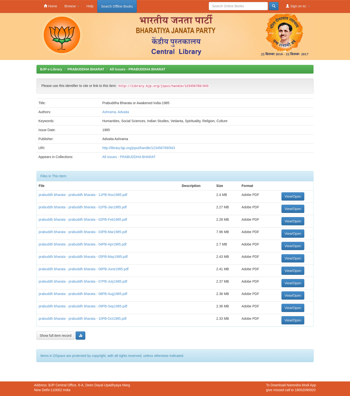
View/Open (293, 196)
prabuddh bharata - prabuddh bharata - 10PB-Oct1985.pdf (82, 318)
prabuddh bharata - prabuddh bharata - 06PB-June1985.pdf (84, 269)
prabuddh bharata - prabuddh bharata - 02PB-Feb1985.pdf (83, 219)
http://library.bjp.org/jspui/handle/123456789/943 (138, 148)
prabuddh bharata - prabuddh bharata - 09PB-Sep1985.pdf (83, 306)
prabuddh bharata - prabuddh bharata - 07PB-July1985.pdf (83, 281)
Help (90, 6)
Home (50, 6)
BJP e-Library (51, 69)
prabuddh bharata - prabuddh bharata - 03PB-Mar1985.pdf (83, 232)
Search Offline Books (117, 6)
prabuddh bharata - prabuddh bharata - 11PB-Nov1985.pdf (83, 195)
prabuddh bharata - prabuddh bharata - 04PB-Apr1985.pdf (82, 244)
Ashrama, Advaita (115, 112)
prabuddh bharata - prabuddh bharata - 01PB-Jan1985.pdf (83, 207)
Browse (71, 6)
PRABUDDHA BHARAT (85, 69)
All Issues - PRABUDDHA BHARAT (137, 69)
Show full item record (55, 335)
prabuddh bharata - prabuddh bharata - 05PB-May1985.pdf (83, 257)
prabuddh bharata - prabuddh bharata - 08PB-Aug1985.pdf (83, 294)
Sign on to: (298, 6)
